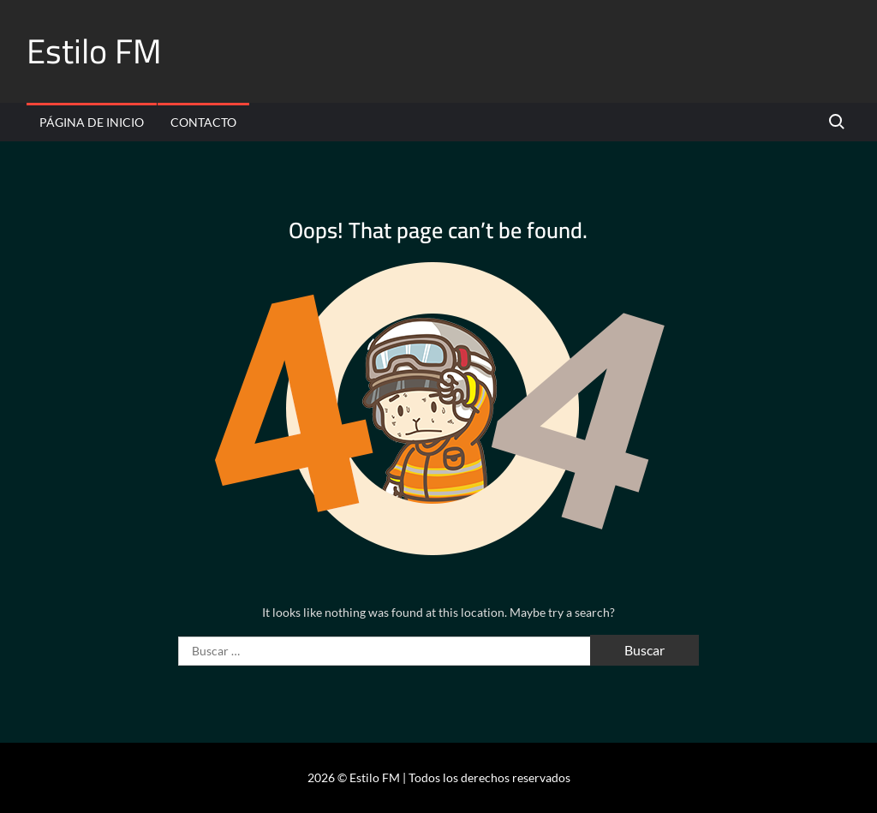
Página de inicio (91, 122)
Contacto (203, 122)
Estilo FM (94, 51)
